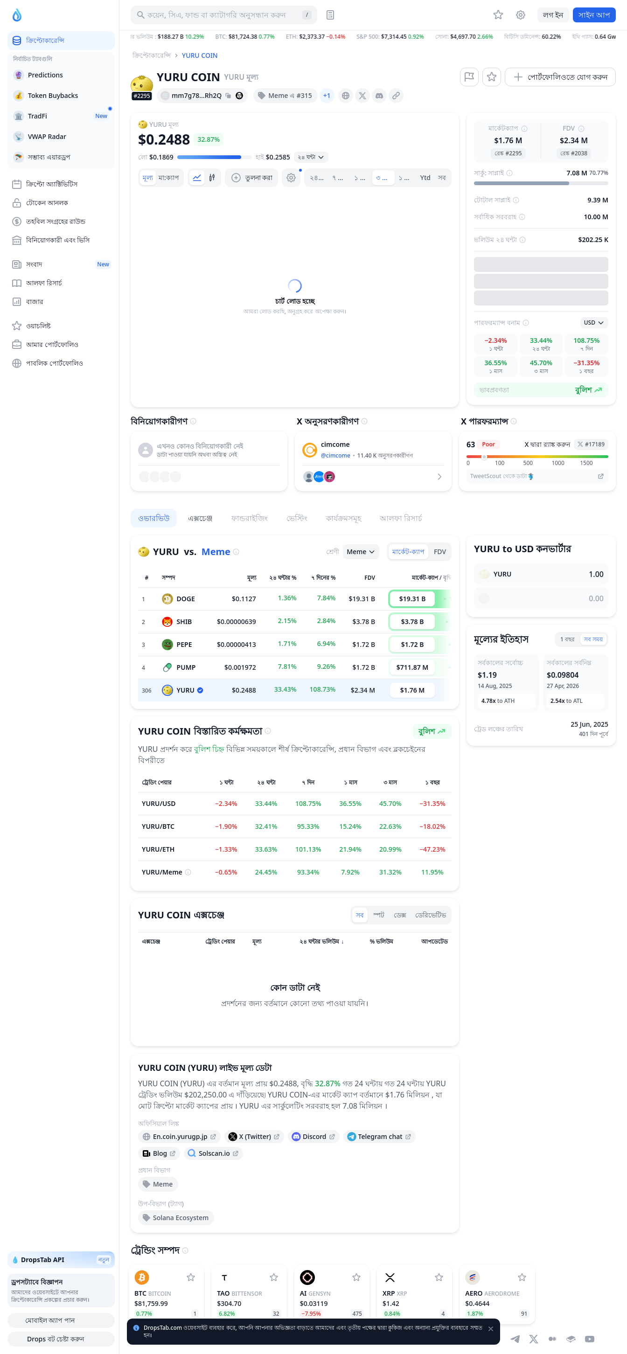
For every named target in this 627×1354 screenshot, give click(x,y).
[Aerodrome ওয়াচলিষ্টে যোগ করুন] (522, 1277)
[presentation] (345, 95)
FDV (440, 551)
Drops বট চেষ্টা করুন (61, 1339)
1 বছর (567, 639)
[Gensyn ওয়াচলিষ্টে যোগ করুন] (356, 1277)
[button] (373, 36)
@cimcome (335, 455)
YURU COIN (200, 55)
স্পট (378, 914)
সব (442, 177)
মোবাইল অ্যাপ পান (61, 1320)
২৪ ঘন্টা (319, 177)
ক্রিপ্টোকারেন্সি (151, 55)
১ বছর (407, 177)
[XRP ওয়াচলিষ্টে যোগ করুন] (439, 1277)
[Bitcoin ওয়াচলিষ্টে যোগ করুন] (190, 1277)
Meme (216, 551)
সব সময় (593, 639)
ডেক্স (400, 914)
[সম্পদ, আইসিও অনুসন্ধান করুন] (224, 15)
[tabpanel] (295, 297)
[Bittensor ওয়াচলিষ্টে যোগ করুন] (273, 1277)
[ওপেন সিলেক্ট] (311, 157)
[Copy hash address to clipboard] (228, 95)
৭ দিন (339, 177)
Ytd (425, 177)
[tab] (148, 177)
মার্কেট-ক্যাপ (408, 551)
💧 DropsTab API (61, 1259)
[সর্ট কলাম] (158, 941)
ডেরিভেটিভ (430, 914)
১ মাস (362, 177)
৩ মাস (384, 177)
